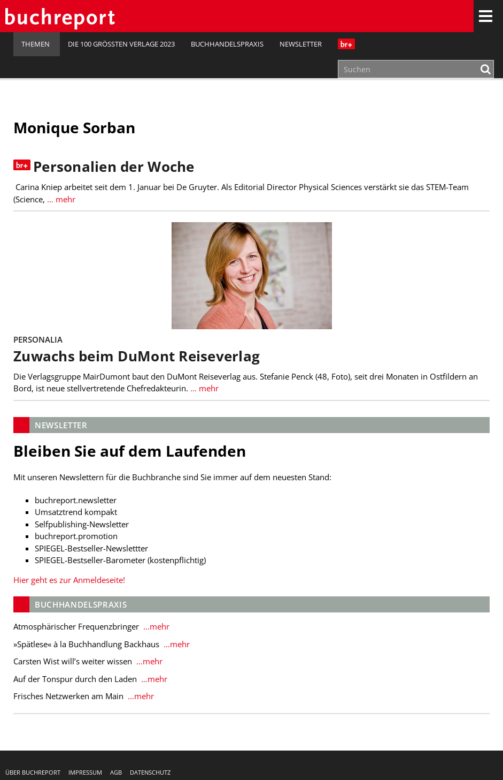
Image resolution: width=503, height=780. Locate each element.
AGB (116, 772)
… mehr (60, 199)
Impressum (85, 772)
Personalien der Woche (114, 166)
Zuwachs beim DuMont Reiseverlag (136, 356)
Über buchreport (32, 772)
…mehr (155, 626)
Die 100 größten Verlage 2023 (121, 44)
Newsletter (301, 44)
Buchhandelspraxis (227, 44)
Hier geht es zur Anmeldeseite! (69, 579)
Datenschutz (150, 772)
